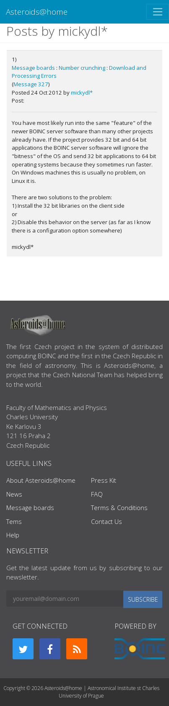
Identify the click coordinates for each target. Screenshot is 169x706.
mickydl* (82, 92)
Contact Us (106, 521)
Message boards (33, 67)
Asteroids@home (37, 11)
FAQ (97, 494)
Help (12, 535)
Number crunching (82, 67)
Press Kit (103, 480)
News (14, 494)
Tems (14, 521)
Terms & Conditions (119, 507)
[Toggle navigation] (157, 12)
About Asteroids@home (40, 480)
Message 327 (30, 84)
